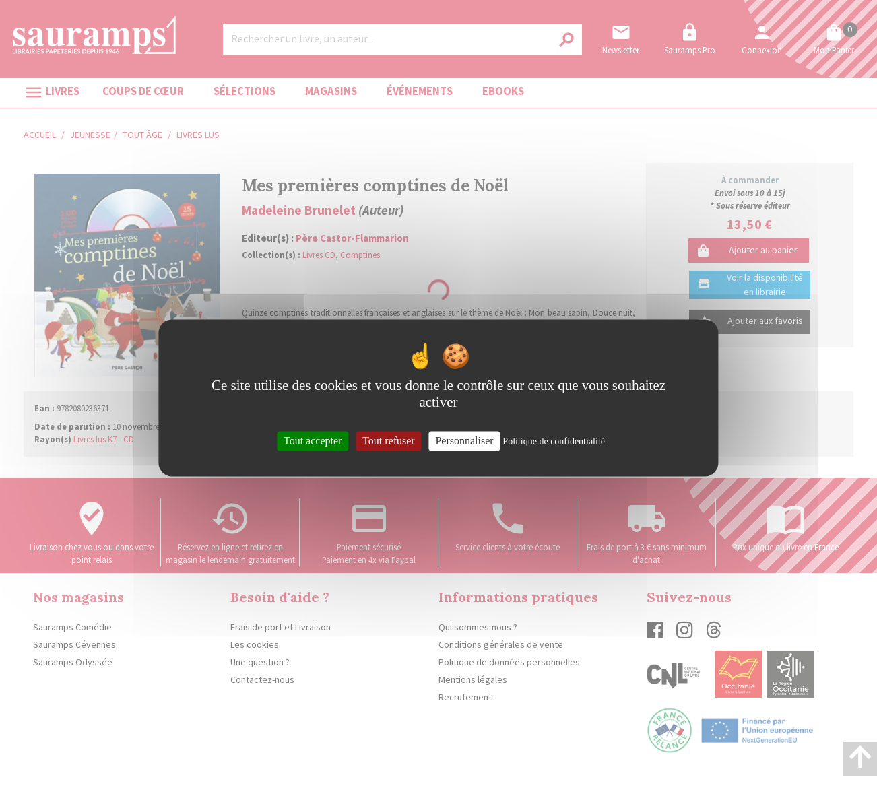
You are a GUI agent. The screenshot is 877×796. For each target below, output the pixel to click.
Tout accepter (313, 440)
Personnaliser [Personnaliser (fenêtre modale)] (464, 440)
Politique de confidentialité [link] (553, 441)
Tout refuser (388, 440)
